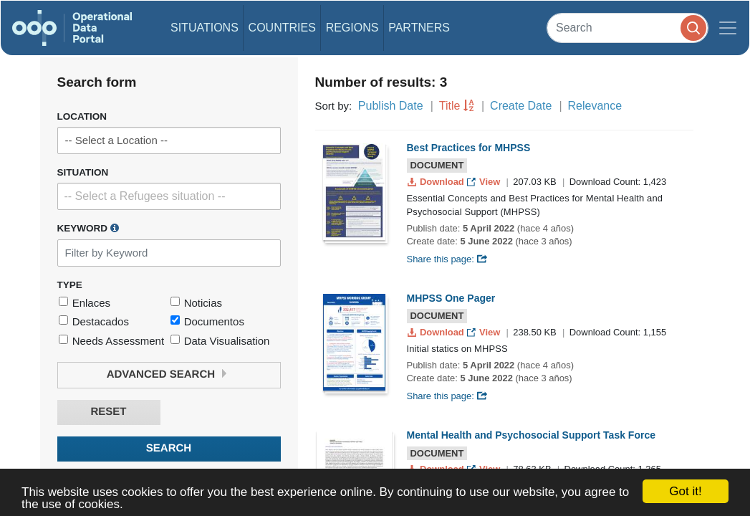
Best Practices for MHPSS (469, 147)
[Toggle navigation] (727, 28)
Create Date (521, 106)
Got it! (685, 491)
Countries (282, 28)
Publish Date (390, 106)
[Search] (627, 27)
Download (437, 181)
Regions (352, 28)
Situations (204, 28)
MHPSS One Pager (451, 298)
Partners (419, 28)
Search (168, 448)
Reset (108, 412)
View (484, 181)
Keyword (88, 228)
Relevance (595, 106)
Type (69, 285)
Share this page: (448, 259)
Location (82, 116)
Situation (83, 172)
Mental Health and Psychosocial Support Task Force (531, 435)
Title (450, 106)
